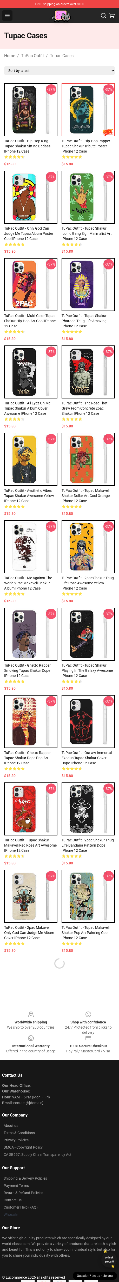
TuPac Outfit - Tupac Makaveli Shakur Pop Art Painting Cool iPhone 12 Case (85, 932)
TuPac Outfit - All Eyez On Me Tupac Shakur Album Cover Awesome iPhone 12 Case (27, 408)
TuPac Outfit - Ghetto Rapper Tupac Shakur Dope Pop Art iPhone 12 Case (27, 758)
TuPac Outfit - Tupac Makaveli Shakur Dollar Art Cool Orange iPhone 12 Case (86, 495)
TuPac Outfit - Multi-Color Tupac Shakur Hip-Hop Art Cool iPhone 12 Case (30, 321)
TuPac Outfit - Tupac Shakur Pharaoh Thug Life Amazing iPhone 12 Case (84, 321)
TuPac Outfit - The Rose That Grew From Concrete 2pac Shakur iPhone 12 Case (85, 408)
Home (9, 55)
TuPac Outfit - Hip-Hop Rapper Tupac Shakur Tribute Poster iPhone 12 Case (86, 146)
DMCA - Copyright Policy (23, 1147)
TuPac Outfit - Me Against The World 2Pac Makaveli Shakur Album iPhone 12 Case (28, 583)
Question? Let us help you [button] (95, 1276)
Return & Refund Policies (23, 1193)
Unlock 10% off (109, 1259)
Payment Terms (16, 1185)
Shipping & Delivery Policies (25, 1178)
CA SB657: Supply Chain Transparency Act (37, 1154)
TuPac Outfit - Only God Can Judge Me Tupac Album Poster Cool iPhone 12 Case (28, 233)
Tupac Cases (62, 55)
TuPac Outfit (32, 55)
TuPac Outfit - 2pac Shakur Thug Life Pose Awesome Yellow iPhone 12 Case (88, 583)
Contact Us (13, 1200)
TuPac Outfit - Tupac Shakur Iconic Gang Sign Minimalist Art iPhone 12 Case (87, 233)
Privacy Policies (16, 1140)
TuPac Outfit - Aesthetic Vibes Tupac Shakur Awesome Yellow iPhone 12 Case (29, 495)
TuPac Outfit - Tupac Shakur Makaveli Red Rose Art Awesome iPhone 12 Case (30, 845)
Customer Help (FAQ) (21, 1207)
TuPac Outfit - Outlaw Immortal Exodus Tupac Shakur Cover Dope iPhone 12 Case (87, 758)
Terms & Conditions (19, 1133)
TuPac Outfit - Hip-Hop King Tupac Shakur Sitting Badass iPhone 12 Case (27, 146)
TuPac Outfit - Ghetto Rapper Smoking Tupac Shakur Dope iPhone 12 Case (27, 670)
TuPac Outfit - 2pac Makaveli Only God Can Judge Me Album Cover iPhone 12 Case (29, 932)
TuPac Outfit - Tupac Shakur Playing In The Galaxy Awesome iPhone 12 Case (87, 670)
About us (11, 1125)
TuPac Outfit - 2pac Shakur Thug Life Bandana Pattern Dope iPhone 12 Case (88, 845)
